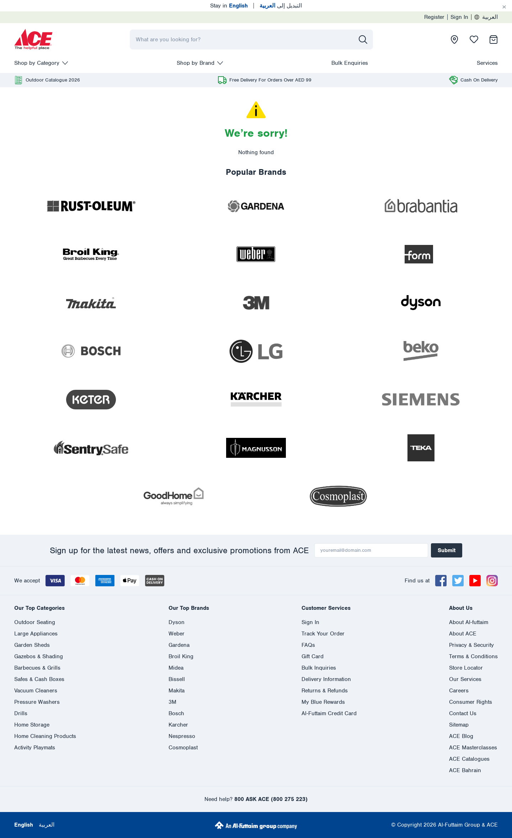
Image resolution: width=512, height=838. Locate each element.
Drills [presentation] (20, 713)
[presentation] (33, 39)
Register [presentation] (434, 17)
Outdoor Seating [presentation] (34, 622)
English (23, 824)
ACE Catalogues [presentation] (469, 759)
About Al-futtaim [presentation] (468, 622)
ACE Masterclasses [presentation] (473, 747)
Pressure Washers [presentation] (37, 702)
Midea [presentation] (176, 667)
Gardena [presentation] (179, 645)
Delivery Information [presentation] (326, 679)
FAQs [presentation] (308, 645)
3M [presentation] (172, 702)
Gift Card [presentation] (313, 656)
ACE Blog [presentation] (461, 736)
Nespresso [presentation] (182, 736)
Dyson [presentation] (177, 622)
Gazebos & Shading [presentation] (38, 656)
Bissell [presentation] (177, 679)
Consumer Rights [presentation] (470, 702)
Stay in (229, 5)
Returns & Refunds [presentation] (325, 690)
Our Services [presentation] (465, 679)
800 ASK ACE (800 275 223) (271, 799)
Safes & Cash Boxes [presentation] (39, 679)
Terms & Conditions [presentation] (473, 656)
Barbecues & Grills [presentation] (37, 667)
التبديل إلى (281, 5)
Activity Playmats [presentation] (34, 747)
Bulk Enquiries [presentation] (349, 63)
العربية (486, 17)
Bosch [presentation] (176, 713)
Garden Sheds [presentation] (32, 645)
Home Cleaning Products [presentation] (45, 736)
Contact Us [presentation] (462, 713)
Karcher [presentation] (178, 724)
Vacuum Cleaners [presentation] (35, 690)
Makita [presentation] (177, 690)
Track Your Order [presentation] (323, 633)
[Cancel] (504, 7)
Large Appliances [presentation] (36, 633)
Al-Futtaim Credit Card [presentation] (329, 713)
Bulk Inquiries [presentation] (319, 667)
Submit (446, 550)
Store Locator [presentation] (466, 667)
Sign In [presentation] (459, 17)
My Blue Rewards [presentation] (323, 702)
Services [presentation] (487, 63)
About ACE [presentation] (462, 633)
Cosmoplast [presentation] (183, 747)
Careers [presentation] (459, 690)
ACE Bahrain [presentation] (465, 770)
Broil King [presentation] (181, 656)
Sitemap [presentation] (459, 724)
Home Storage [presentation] (31, 724)
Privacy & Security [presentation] (471, 645)
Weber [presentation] (177, 633)
